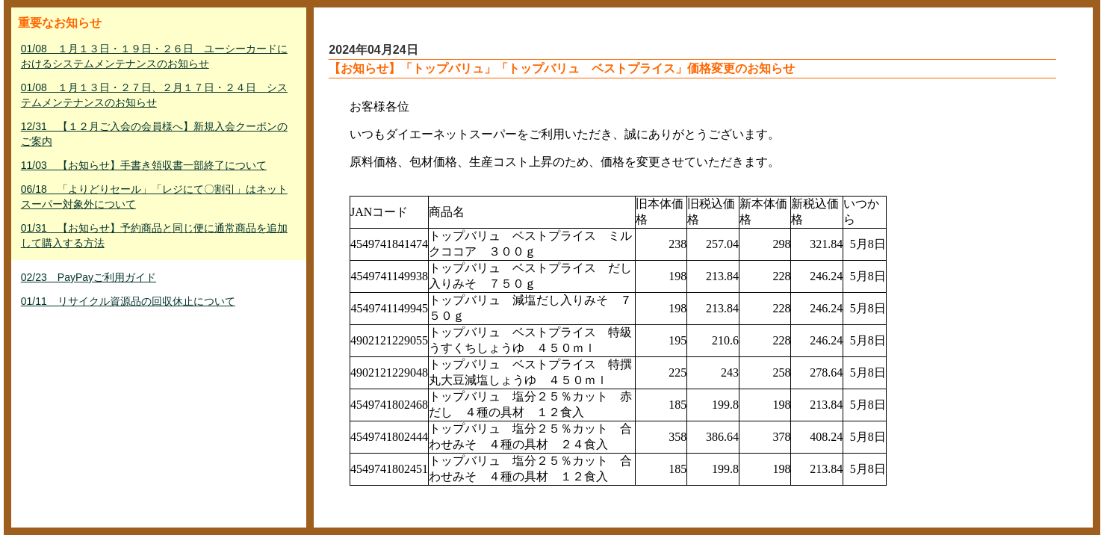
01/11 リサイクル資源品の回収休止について (128, 301)
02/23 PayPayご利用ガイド (88, 277)
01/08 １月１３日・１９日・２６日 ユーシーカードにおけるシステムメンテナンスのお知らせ (154, 56)
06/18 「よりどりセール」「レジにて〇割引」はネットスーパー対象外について (154, 196)
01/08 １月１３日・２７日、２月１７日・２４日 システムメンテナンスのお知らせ (154, 94)
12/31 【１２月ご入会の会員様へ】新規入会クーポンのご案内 (154, 133)
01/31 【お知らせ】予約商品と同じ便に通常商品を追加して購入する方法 (154, 235)
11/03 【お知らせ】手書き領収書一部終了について (144, 165)
